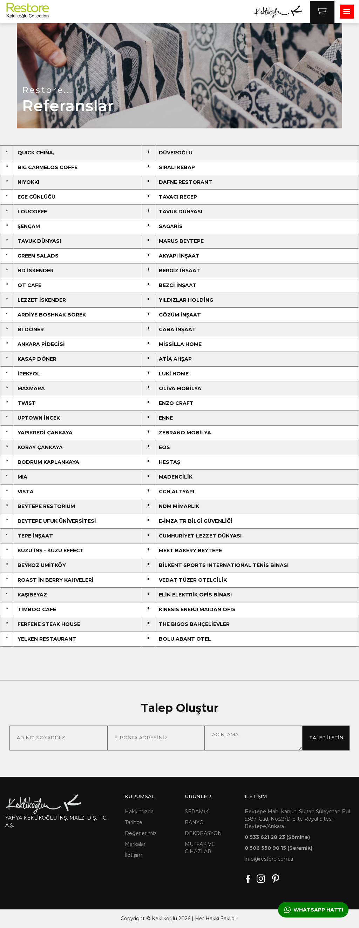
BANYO (194, 822)
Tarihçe (133, 822)
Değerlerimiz (141, 833)
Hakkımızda (139, 811)
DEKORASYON (203, 833)
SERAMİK (197, 811)
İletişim (133, 855)
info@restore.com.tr (269, 859)
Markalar (135, 844)
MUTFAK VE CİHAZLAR (200, 848)
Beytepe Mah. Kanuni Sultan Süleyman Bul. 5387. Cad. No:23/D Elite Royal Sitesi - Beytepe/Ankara (298, 818)
